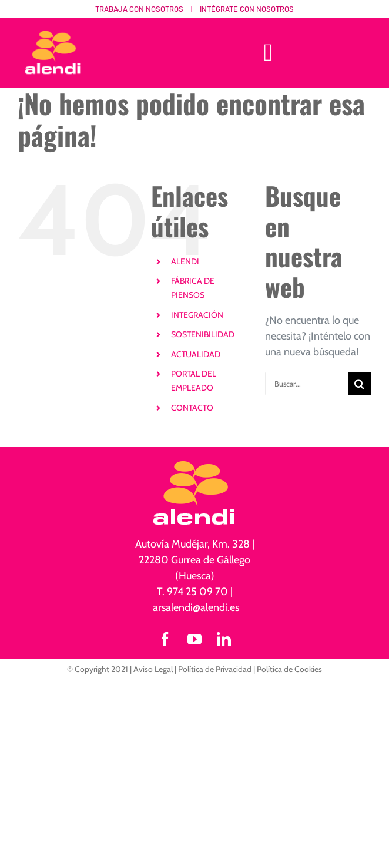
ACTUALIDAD (195, 354)
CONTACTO (192, 407)
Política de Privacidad (214, 669)
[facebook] (165, 639)
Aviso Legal (153, 669)
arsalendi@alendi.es (196, 607)
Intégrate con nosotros (247, 9)
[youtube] (194, 639)
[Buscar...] (306, 383)
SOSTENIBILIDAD (202, 334)
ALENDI (185, 261)
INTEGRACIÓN (197, 315)
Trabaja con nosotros (139, 9)
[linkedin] (224, 639)
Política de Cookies (289, 669)
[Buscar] (359, 383)
